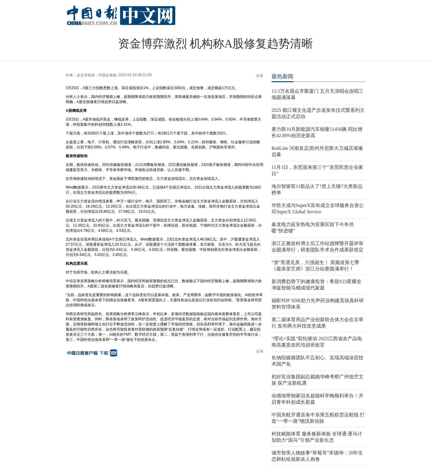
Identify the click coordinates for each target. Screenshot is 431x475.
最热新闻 (282, 76)
